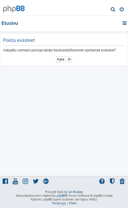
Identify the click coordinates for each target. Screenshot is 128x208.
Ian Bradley (75, 192)
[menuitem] (113, 9)
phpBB (61, 195)
